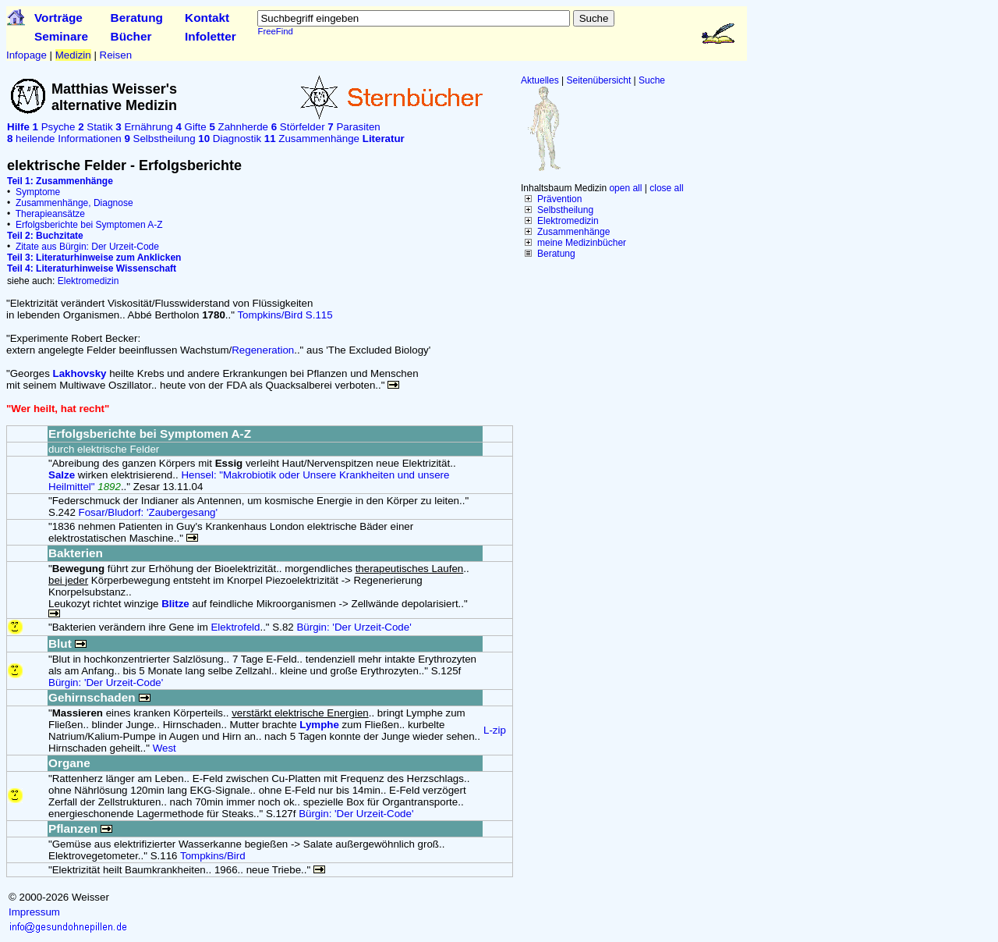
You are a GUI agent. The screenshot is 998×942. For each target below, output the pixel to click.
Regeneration (263, 350)
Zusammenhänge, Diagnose (74, 202)
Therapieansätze (50, 213)
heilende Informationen (64, 138)
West (164, 748)
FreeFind (274, 31)
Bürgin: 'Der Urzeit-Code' (353, 627)
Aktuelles (540, 80)
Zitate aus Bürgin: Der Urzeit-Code (87, 246)
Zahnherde (238, 127)
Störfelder (298, 127)
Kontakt (207, 17)
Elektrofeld (235, 627)
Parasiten (353, 127)
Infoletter (210, 36)
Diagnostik (229, 138)
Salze (61, 475)
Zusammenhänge (573, 231)
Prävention (559, 199)
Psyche (54, 127)
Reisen (116, 55)
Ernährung (143, 127)
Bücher (131, 36)
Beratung (137, 17)
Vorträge (58, 17)
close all (666, 188)
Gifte (190, 127)
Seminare (61, 36)
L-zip (494, 730)
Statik (95, 127)
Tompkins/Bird (213, 856)
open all (625, 188)
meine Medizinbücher (581, 242)
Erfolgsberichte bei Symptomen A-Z (89, 224)
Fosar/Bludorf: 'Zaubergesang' (148, 512)
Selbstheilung (565, 209)
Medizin (73, 55)
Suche (652, 80)
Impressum (34, 912)
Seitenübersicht (599, 80)
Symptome (38, 192)
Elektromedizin (568, 220)
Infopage (26, 55)
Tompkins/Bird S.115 (284, 315)
